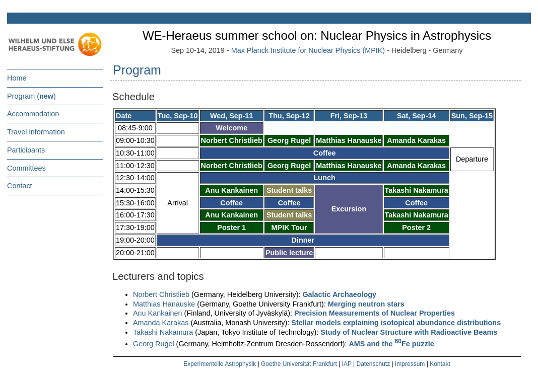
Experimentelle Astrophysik (219, 363)
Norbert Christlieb (161, 294)
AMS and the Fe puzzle (391, 344)
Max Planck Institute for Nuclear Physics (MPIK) (308, 50)
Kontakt (440, 363)
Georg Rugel (153, 344)
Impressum (410, 363)
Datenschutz (373, 363)
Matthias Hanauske (164, 304)
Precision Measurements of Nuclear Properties (374, 313)
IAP (347, 363)
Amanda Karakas (160, 323)
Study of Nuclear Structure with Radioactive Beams (408, 332)
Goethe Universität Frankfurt (299, 363)
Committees (26, 168)
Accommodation (33, 114)
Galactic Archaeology (339, 294)
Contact (19, 186)
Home (16, 78)
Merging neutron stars (366, 304)
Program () (31, 96)
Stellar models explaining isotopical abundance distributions (396, 323)
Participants (26, 150)
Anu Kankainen (157, 313)
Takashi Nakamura (163, 332)
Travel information (36, 132)
